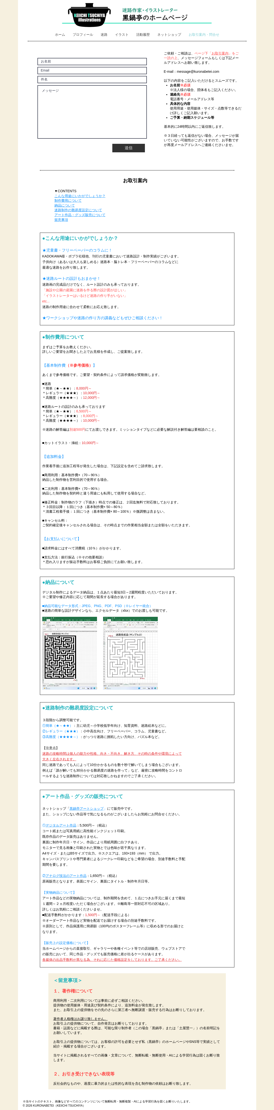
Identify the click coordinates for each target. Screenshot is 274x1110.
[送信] (128, 148)
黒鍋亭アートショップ (87, 808)
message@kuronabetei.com (198, 71)
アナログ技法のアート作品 (66, 876)
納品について (64, 205)
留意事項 (61, 220)
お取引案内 (220, 53)
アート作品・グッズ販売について (80, 215)
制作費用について (68, 200)
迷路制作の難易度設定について (78, 210)
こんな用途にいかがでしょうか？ (80, 196)
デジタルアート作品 (61, 825)
